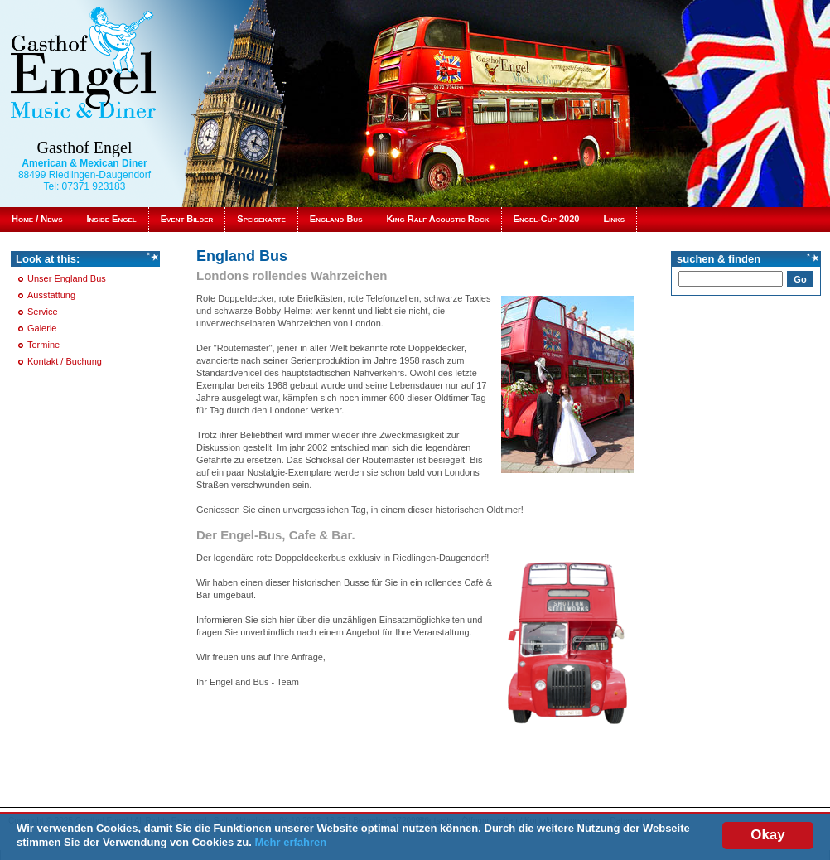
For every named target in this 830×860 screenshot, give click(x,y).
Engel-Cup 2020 (547, 219)
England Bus (336, 219)
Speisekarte (261, 219)
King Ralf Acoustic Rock (437, 219)
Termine (43, 345)
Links (614, 219)
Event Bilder (187, 219)
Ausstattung (51, 295)
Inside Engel (112, 219)
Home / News (37, 219)
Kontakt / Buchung (64, 361)
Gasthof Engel (85, 147)
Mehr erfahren (291, 843)
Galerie (41, 328)
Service (42, 311)
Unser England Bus (66, 278)
